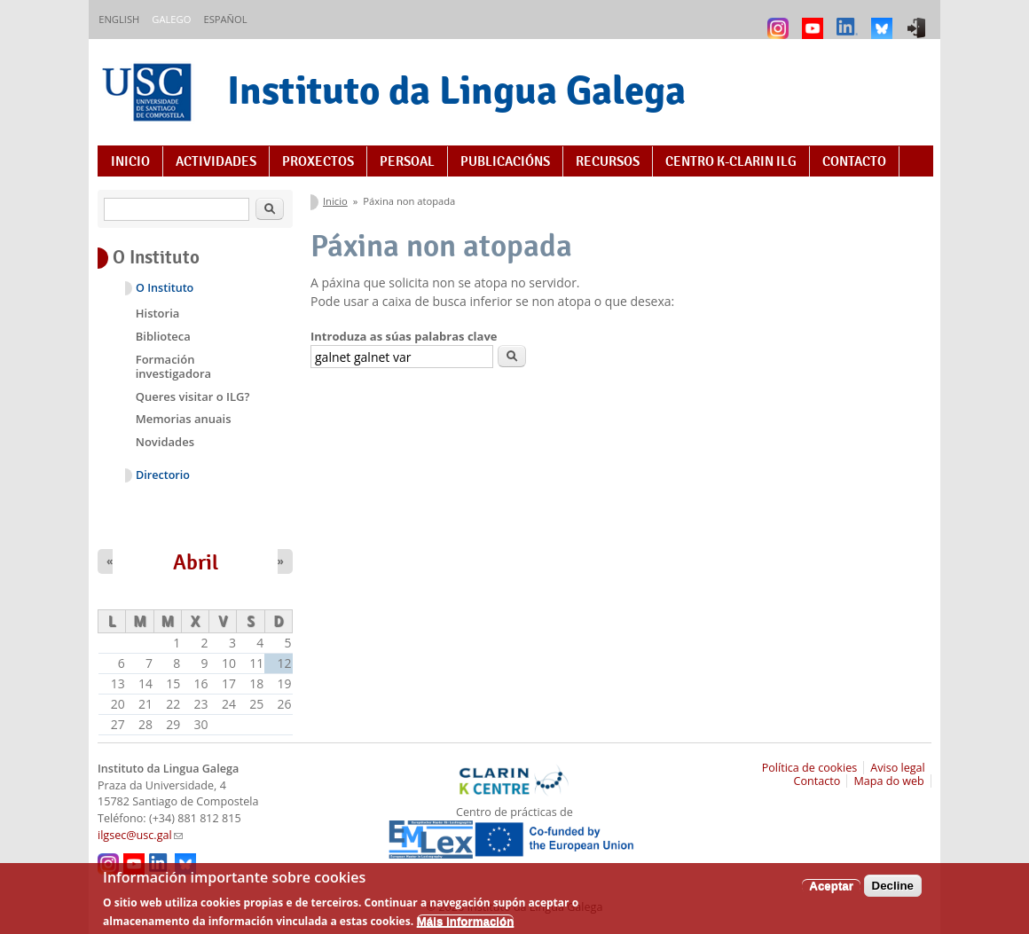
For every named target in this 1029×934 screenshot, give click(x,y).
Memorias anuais (184, 419)
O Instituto (164, 287)
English (118, 19)
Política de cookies (810, 767)
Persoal (407, 161)
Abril (195, 562)
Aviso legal (897, 767)
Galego (171, 19)
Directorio (163, 475)
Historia (158, 313)
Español (225, 19)
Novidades (165, 442)
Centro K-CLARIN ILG (731, 161)
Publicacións (505, 161)
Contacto (854, 161)
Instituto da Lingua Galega (456, 90)
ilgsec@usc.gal (140, 835)
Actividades (216, 161)
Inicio (130, 161)
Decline (893, 892)
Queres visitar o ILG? (193, 396)
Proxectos (318, 161)
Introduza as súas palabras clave (403, 336)
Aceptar (831, 892)
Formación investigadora (173, 366)
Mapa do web (888, 781)
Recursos (608, 161)
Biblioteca (163, 336)
